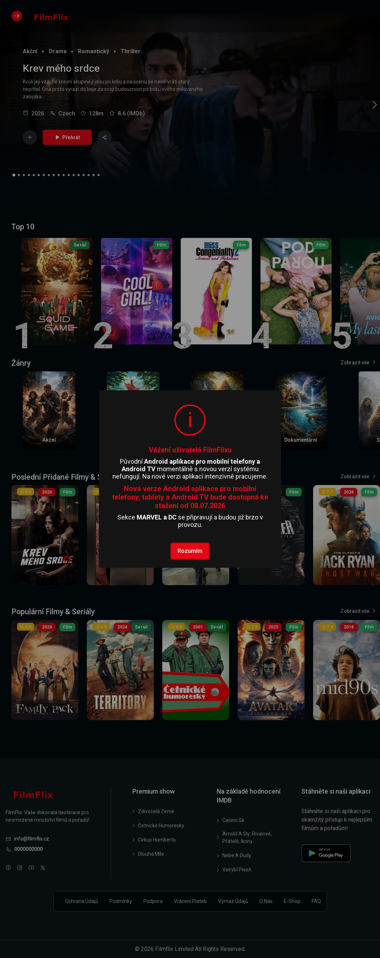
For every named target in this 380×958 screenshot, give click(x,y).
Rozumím (190, 551)
